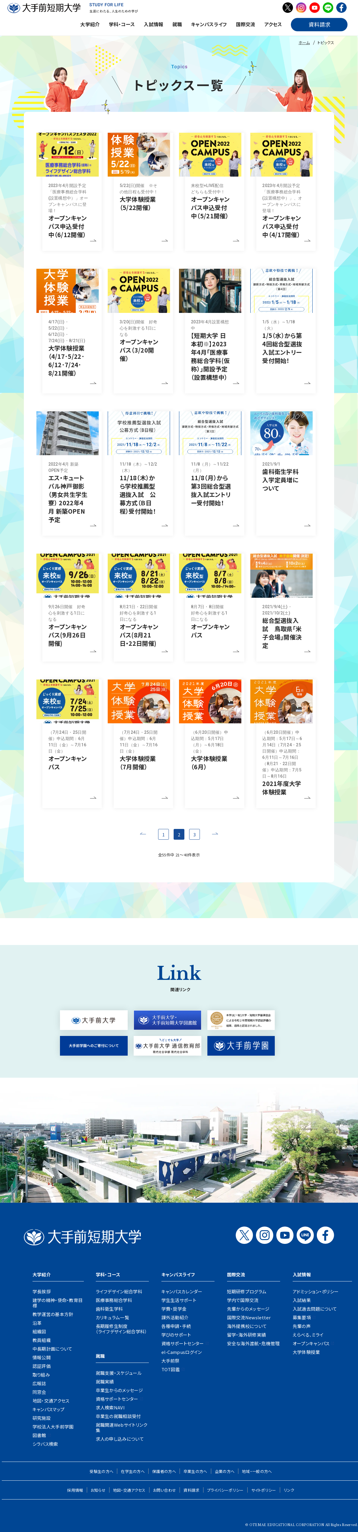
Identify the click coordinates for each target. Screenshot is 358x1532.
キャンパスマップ (48, 1409)
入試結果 (302, 1300)
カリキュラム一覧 (112, 1317)
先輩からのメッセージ (248, 1309)
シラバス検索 (45, 1444)
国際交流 (245, 24)
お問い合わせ (164, 1490)
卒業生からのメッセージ (119, 1390)
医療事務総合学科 (114, 1300)
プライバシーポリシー (225, 1490)
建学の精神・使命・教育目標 (58, 1303)
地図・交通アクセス (51, 1400)
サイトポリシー (263, 1490)
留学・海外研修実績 (246, 1335)
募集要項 (302, 1317)
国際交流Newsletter (249, 1317)
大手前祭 (170, 1361)
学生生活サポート (178, 1300)
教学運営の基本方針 (53, 1314)
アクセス (273, 24)
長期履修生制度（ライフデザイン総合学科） (121, 1329)
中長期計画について (52, 1349)
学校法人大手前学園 (53, 1426)
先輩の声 (302, 1326)
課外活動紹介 (175, 1317)
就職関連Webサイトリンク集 (121, 1427)
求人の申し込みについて (120, 1439)
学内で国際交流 (243, 1300)
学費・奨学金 (174, 1309)
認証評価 (42, 1366)
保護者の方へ (164, 1471)
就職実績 (105, 1381)
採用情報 (75, 1490)
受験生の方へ (101, 1471)
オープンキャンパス (311, 1343)
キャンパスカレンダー (182, 1291)
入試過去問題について (315, 1309)
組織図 (39, 1331)
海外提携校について (247, 1326)
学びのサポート (176, 1335)
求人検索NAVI (110, 1407)
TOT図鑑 (170, 1369)
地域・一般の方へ (257, 1471)
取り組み (41, 1375)
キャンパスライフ (209, 24)
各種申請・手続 (176, 1326)
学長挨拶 (42, 1291)
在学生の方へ (133, 1471)
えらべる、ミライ (308, 1335)
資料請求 (191, 1490)
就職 (177, 24)
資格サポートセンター (117, 1399)
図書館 (39, 1435)
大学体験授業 (306, 1352)
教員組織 (42, 1340)
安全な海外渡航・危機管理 (253, 1343)
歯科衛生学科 (109, 1309)
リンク (289, 1490)
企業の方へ (225, 1471)
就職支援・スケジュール (119, 1373)
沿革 (37, 1323)
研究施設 (42, 1418)
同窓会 (39, 1392)
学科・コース (122, 24)
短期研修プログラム (247, 1291)
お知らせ (98, 1490)
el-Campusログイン (181, 1352)
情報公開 (42, 1357)
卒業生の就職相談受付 (118, 1416)
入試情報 (153, 24)
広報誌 (39, 1383)
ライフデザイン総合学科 (119, 1291)
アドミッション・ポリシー (316, 1291)
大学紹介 (90, 24)
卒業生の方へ (195, 1471)
